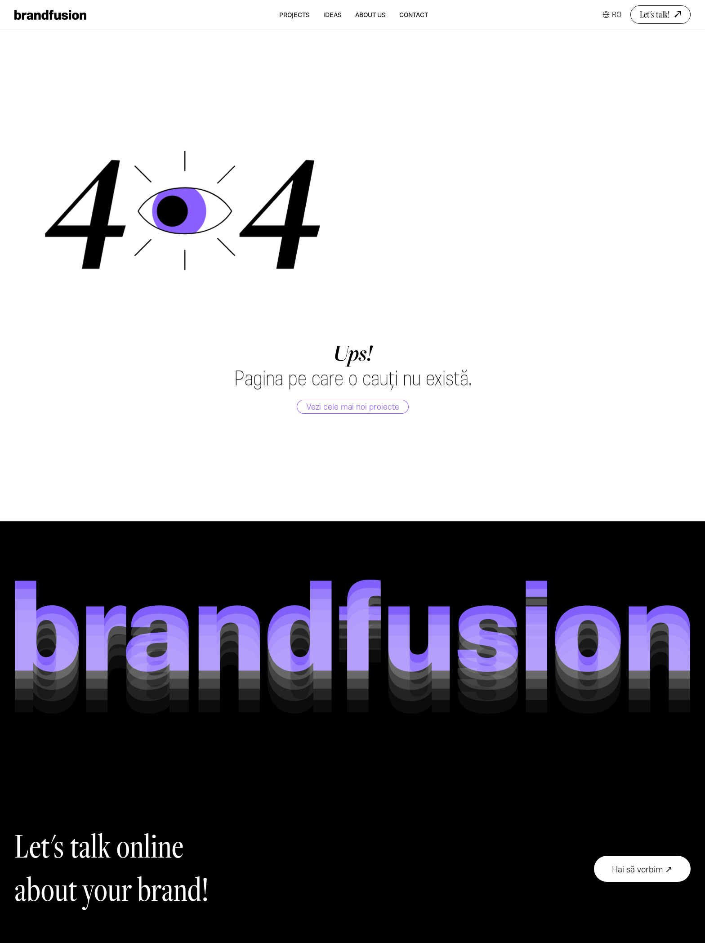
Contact (413, 14)
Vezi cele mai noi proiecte (352, 406)
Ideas (332, 14)
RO (616, 14)
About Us (370, 14)
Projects (294, 14)
